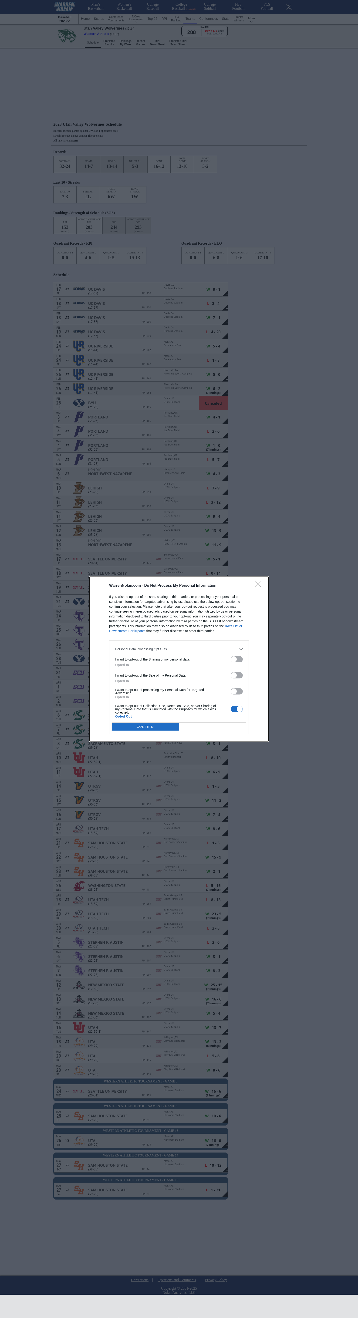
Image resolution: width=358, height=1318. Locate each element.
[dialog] (179, 659)
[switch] (237, 659)
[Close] (259, 585)
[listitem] (179, 649)
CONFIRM (145, 726)
